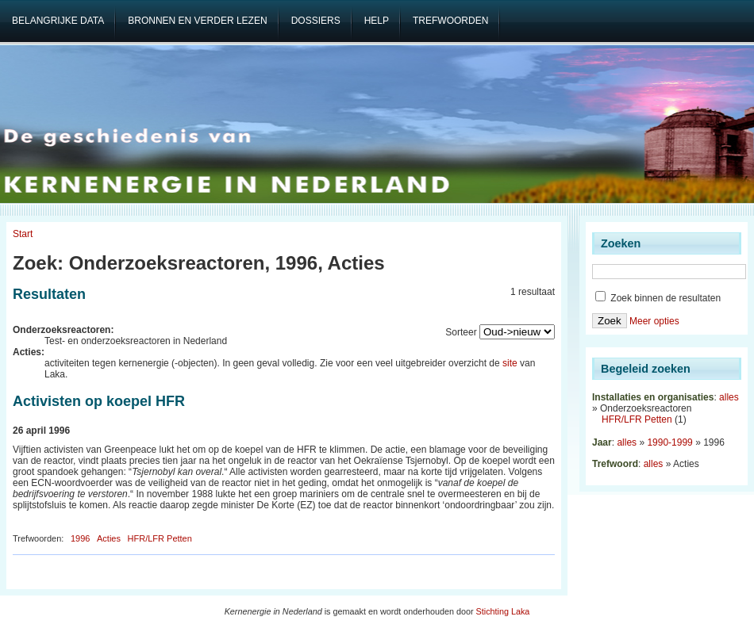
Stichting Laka (503, 611)
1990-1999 (669, 442)
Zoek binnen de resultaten (658, 298)
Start (23, 233)
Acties (109, 538)
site (509, 363)
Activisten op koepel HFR (99, 401)
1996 (80, 538)
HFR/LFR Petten (160, 538)
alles (729, 397)
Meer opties (654, 321)
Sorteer (460, 332)
